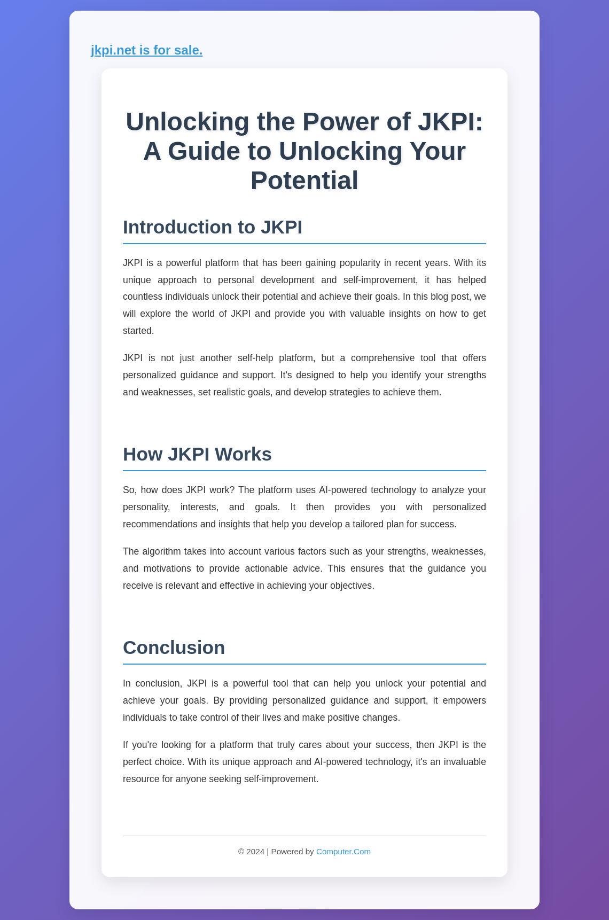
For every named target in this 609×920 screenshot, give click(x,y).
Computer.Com (343, 851)
